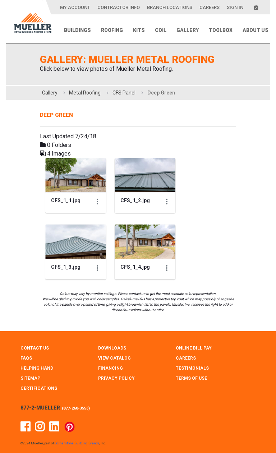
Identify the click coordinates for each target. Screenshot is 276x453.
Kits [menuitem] (139, 30)
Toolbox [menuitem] (221, 30)
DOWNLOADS (112, 348)
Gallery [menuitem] (187, 30)
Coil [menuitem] (160, 30)
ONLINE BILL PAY (194, 348)
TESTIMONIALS (192, 368)
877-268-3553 (75, 408)
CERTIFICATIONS (38, 388)
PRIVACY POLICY (116, 378)
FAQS (26, 358)
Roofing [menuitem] (112, 30)
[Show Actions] (97, 201)
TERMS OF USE (191, 378)
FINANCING (110, 368)
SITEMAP (30, 378)
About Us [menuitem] (255, 30)
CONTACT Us (34, 348)
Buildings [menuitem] (77, 30)
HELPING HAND (36, 368)
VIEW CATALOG (114, 358)
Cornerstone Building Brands (77, 443)
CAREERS (186, 358)
